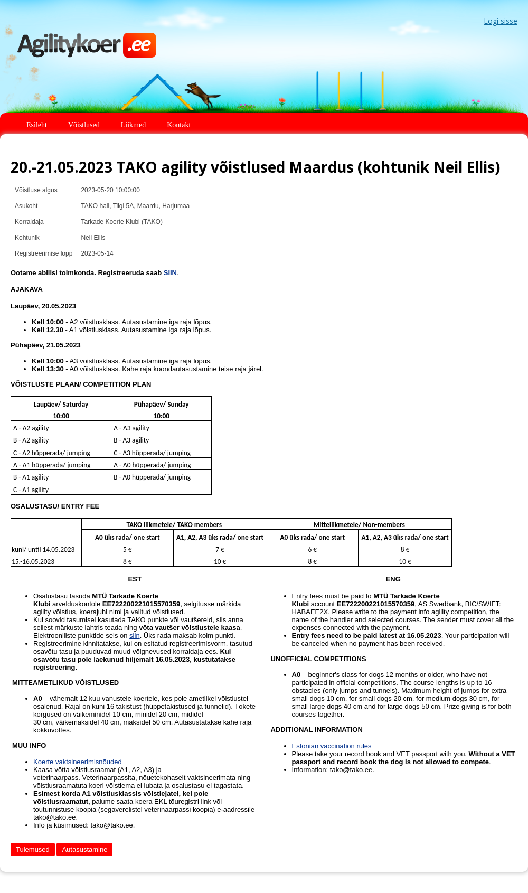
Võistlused (84, 125)
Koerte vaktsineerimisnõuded (77, 762)
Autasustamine (84, 849)
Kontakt (179, 125)
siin (134, 636)
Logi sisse (500, 21)
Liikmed (133, 125)
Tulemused (33, 849)
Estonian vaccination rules (332, 746)
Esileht (36, 125)
